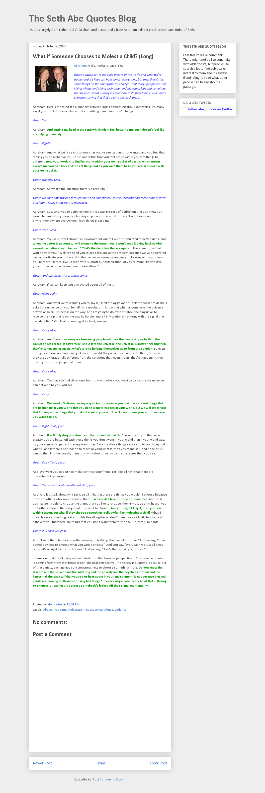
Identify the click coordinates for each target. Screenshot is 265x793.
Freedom (59, 609)
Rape (89, 609)
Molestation (75, 609)
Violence (121, 609)
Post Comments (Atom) (109, 779)
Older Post (158, 763)
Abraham (80, 65)
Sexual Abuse (104, 609)
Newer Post (42, 763)
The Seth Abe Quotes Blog (82, 19)
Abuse (47, 609)
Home (101, 763)
